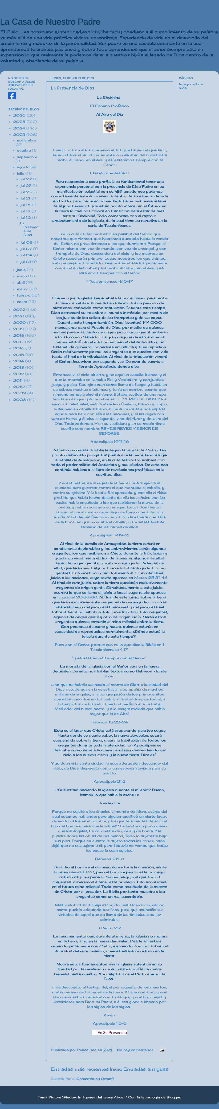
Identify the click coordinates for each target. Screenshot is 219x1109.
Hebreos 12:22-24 (109, 722)
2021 (19, 316)
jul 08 (27, 242)
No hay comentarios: (136, 1050)
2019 (19, 329)
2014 (19, 361)
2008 (20, 400)
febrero (24, 295)
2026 (20, 115)
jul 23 (27, 192)
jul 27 (26, 185)
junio (22, 270)
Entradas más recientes (80, 1069)
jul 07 (27, 249)
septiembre (27, 157)
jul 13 (26, 211)
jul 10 (26, 217)
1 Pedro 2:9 (109, 928)
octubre (24, 150)
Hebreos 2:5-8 (109, 859)
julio (21, 173)
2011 (18, 380)
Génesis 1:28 (81, 872)
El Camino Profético (109, 106)
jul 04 (27, 255)
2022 (19, 310)
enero (22, 302)
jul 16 (26, 205)
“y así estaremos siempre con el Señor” (109, 658)
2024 (19, 128)
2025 (20, 122)
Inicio (116, 1069)
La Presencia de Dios (72, 87)
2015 (19, 355)
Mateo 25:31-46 (150, 577)
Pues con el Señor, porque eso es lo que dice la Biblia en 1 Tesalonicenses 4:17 (109, 647)
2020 (20, 322)
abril (21, 282)
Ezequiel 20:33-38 (78, 597)
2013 (19, 367)
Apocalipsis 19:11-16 (109, 441)
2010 (19, 387)
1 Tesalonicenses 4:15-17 (109, 281)
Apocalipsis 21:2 (110, 781)
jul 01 (26, 262)
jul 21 (26, 198)
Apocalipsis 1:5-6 (109, 1023)
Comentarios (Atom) (95, 1079)
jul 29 (27, 179)
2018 (19, 335)
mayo (22, 276)
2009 (20, 393)
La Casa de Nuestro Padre (50, 22)
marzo (23, 289)
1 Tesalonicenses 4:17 (109, 173)
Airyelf (120, 1097)
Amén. (109, 1015)
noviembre (26, 140)
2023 (19, 135)
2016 (19, 348)
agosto (24, 167)
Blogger (173, 1097)
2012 (19, 374)
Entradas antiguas (145, 1069)
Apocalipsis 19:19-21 (110, 535)
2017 (19, 342)
